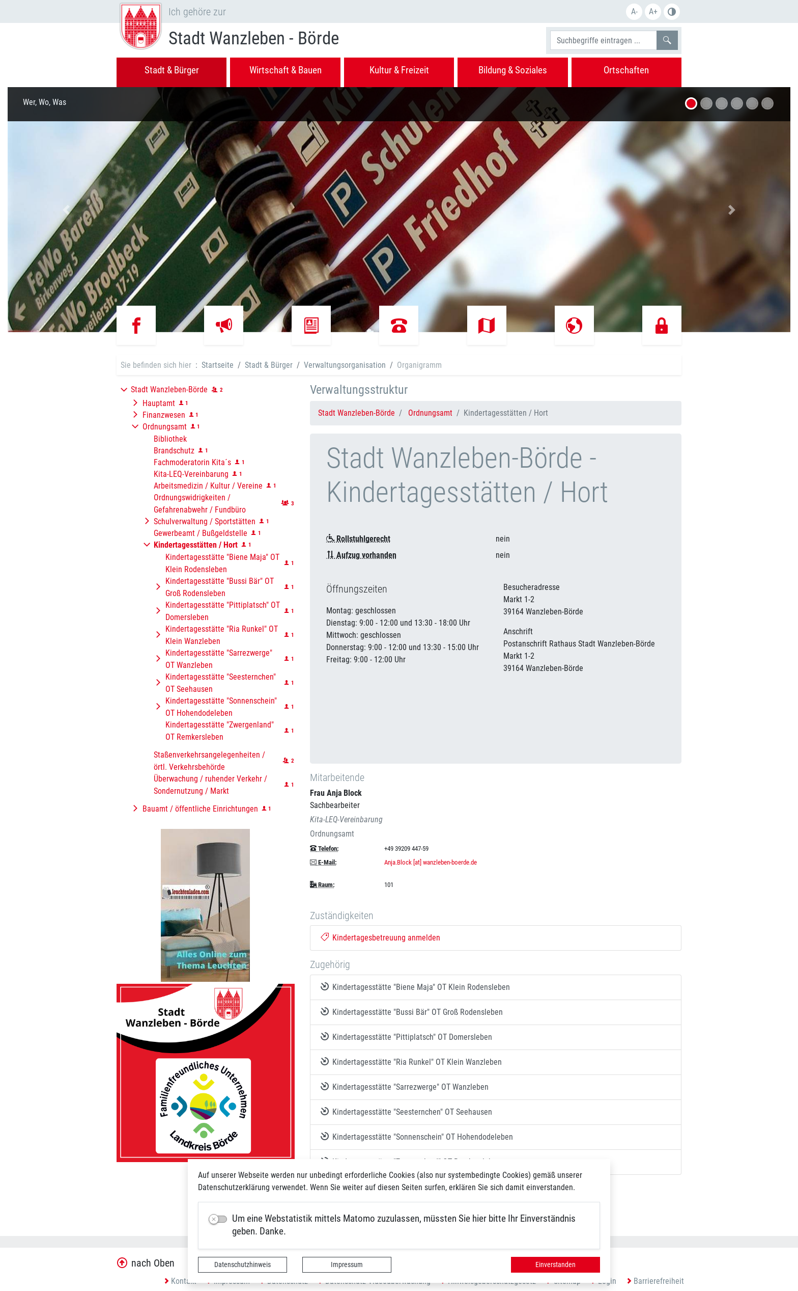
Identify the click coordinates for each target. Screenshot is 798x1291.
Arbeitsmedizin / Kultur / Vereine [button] (208, 486)
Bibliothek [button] (170, 439)
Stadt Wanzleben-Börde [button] (169, 389)
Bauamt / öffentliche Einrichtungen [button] (200, 809)
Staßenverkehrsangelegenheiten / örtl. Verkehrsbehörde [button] (209, 761)
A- (634, 11)
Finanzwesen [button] (163, 415)
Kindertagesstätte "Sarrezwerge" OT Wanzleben (405, 1087)
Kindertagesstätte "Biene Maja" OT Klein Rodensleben (415, 987)
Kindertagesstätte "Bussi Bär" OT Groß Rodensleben (412, 1012)
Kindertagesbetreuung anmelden (381, 938)
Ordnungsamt (430, 413)
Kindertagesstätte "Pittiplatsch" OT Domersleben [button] (222, 611)
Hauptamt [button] (158, 403)
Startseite (218, 365)
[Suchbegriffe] (603, 40)
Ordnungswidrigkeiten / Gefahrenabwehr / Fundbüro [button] (200, 504)
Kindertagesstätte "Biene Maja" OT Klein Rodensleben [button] (222, 563)
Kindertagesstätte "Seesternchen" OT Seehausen (407, 1112)
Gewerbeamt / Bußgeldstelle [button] (200, 533)
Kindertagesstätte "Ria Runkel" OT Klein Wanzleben (411, 1062)
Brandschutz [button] (174, 450)
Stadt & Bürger (269, 365)
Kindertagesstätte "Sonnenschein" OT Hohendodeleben (417, 1137)
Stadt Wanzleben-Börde (356, 413)
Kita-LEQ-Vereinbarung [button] (191, 474)
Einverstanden (555, 1264)
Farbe (672, 12)
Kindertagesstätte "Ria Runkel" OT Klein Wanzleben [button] (221, 635)
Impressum (347, 1264)
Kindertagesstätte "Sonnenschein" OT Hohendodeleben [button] (221, 707)
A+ (653, 11)
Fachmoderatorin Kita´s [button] (192, 462)
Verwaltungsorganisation (345, 365)
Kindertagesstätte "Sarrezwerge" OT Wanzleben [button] (218, 659)
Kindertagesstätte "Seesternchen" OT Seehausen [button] (220, 683)
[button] (66, 209)
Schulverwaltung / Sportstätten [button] (204, 521)
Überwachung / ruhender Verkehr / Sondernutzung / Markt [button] (210, 785)
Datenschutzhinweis (242, 1264)
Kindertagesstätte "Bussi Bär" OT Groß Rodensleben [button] (219, 587)
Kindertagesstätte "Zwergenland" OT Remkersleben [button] (219, 731)
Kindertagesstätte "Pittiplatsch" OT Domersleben (407, 1037)
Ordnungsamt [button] (164, 427)
